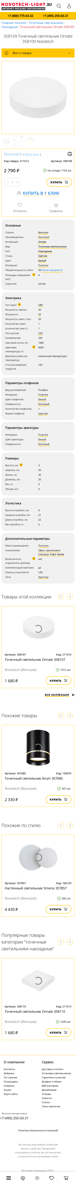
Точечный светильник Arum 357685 (34, 778)
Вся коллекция (59, 695)
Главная (7, 23)
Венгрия (32, 154)
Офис (41, 550)
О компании (14, 1062)
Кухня (60, 554)
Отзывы (46, 1094)
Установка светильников (56, 1073)
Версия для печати (70, 154)
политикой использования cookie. (39, 1156)
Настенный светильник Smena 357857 (36, 888)
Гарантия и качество (54, 1077)
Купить (59, 182)
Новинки (9, 1085)
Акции (7, 1090)
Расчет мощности (51, 270)
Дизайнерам (49, 1090)
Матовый (44, 404)
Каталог (21, 23)
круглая (43, 413)
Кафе (53, 554)
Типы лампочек (51, 1106)
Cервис (48, 1062)
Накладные (10, 27)
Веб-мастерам (50, 1085)
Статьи (46, 1102)
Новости (47, 1098)
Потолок (43, 545)
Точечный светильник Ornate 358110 (35, 1011)
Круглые (43, 577)
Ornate (42, 241)
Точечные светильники (46, 23)
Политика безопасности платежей (38, 1130)
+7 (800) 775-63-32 (20, 16)
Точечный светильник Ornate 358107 (35, 659)
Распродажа (11, 1081)
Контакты (9, 1069)
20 (39, 314)
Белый (42, 260)
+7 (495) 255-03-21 (55, 16)
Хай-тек (42, 256)
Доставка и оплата (52, 1069)
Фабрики (9, 1073)
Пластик (43, 265)
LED (40, 305)
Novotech (13, 154)
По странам (10, 1077)
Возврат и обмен (52, 1081)
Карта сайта (10, 1094)
